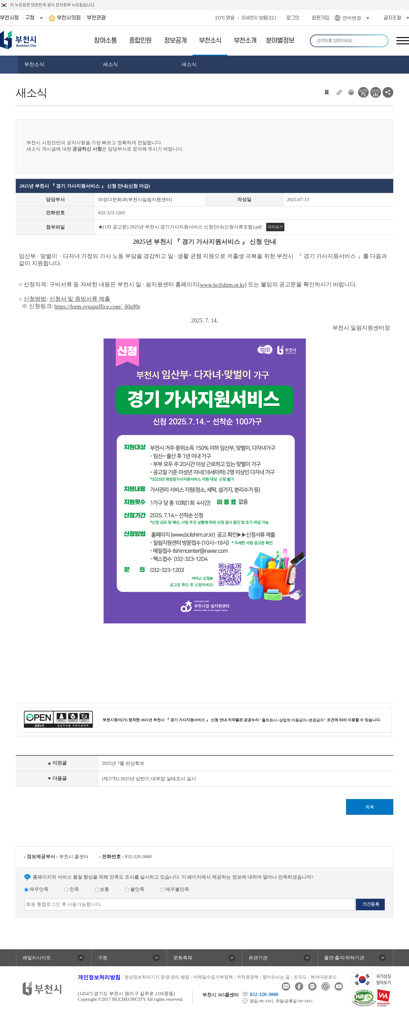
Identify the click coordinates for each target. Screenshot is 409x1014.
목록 (369, 807)
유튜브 (338, 986)
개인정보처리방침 (99, 977)
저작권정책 (248, 977)
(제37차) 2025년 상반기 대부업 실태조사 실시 (149, 778)
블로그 (286, 986)
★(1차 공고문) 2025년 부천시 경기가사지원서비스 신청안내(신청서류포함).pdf (180, 226)
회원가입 (320, 18)
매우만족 (36, 889)
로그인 (293, 18)
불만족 (134, 889)
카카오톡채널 (312, 986)
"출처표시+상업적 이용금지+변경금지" (293, 720)
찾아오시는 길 (276, 977)
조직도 (300, 977)
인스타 (325, 986)
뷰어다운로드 (324, 977)
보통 (102, 889)
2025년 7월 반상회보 (123, 763)
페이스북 (299, 986)
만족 (71, 889)
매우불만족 (174, 889)
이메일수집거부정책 (213, 977)
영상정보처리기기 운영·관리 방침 (156, 977)
